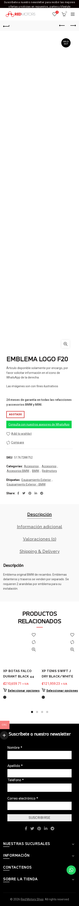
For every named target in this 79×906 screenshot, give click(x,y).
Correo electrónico (22, 798)
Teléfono (15, 780)
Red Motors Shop (32, 899)
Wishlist (57, 12)
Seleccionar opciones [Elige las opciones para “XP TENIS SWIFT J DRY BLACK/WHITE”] (62, 690)
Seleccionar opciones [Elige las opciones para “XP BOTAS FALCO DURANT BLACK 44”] (24, 690)
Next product (72, 25)
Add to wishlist (21, 433)
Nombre (14, 747)
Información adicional (39, 526)
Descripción (39, 514)
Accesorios (31, 466)
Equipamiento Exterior (36, 480)
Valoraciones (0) (39, 539)
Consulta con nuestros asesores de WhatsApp (39, 424)
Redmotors (49, 471)
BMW (35, 471)
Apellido (15, 766)
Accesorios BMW (18, 471)
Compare (17, 442)
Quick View (33, 649)
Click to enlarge (66, 344)
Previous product (62, 25)
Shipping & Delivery (40, 551)
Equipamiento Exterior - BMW (26, 484)
